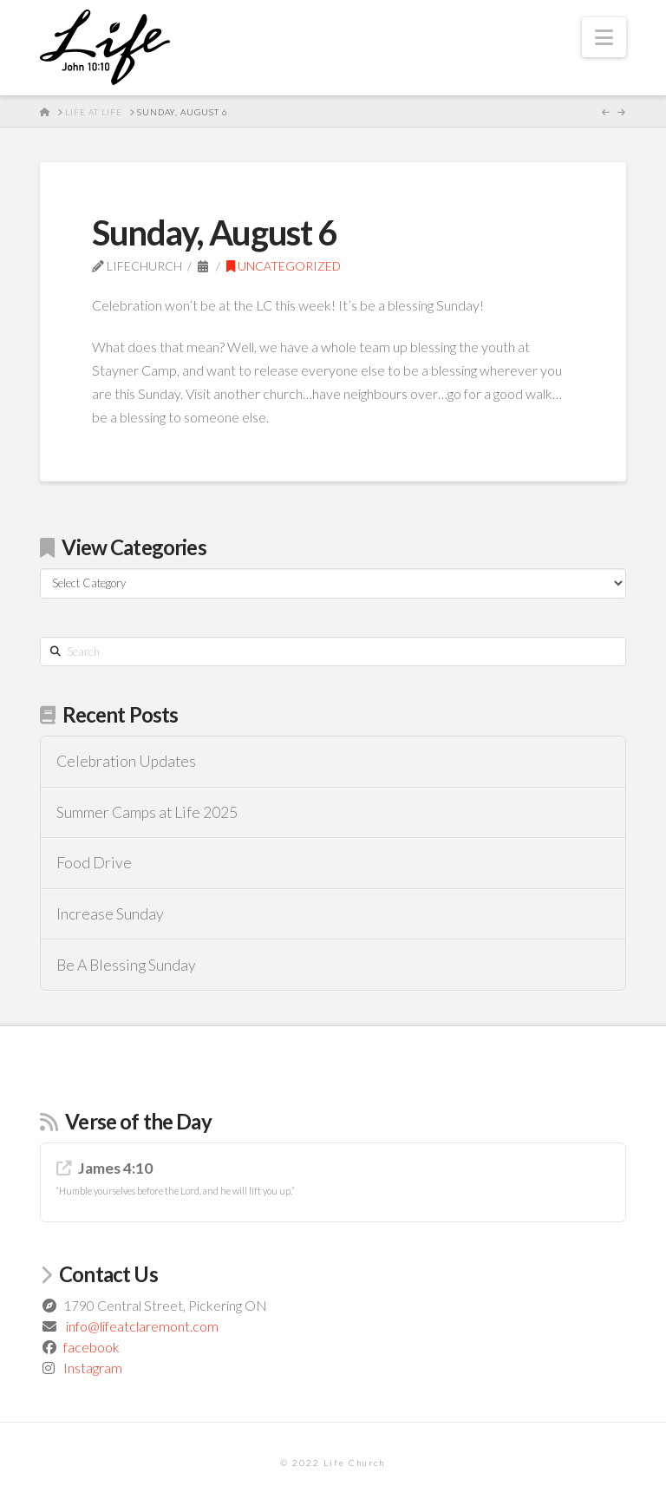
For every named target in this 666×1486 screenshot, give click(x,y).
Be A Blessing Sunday (126, 965)
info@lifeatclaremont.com (142, 1326)
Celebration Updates (126, 761)
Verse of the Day (138, 1121)
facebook (91, 1347)
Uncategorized (283, 266)
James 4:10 (115, 1168)
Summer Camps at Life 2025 (147, 812)
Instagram (92, 1367)
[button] (604, 37)
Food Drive (94, 863)
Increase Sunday (110, 914)
